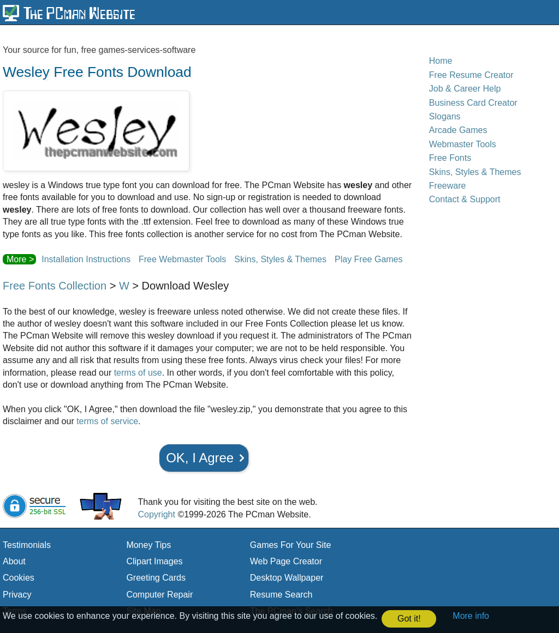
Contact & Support (465, 199)
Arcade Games (458, 130)
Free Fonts (450, 157)
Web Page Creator (286, 561)
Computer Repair (159, 594)
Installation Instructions (85, 259)
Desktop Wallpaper (287, 577)
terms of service (107, 421)
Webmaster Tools (462, 144)
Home (441, 60)
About (14, 561)
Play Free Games (368, 259)
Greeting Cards (156, 577)
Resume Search (281, 594)
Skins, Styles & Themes (280, 259)
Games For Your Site (290, 545)
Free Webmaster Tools (182, 259)
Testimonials (27, 545)
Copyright (156, 514)
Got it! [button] (409, 618)
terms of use (138, 372)
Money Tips (148, 545)
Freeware (447, 185)
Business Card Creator (473, 102)
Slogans (445, 116)
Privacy (17, 594)
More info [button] (471, 615)
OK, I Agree (200, 457)
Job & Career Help (465, 88)
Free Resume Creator (471, 75)
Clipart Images (154, 561)
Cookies (18, 577)
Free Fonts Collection (54, 286)
